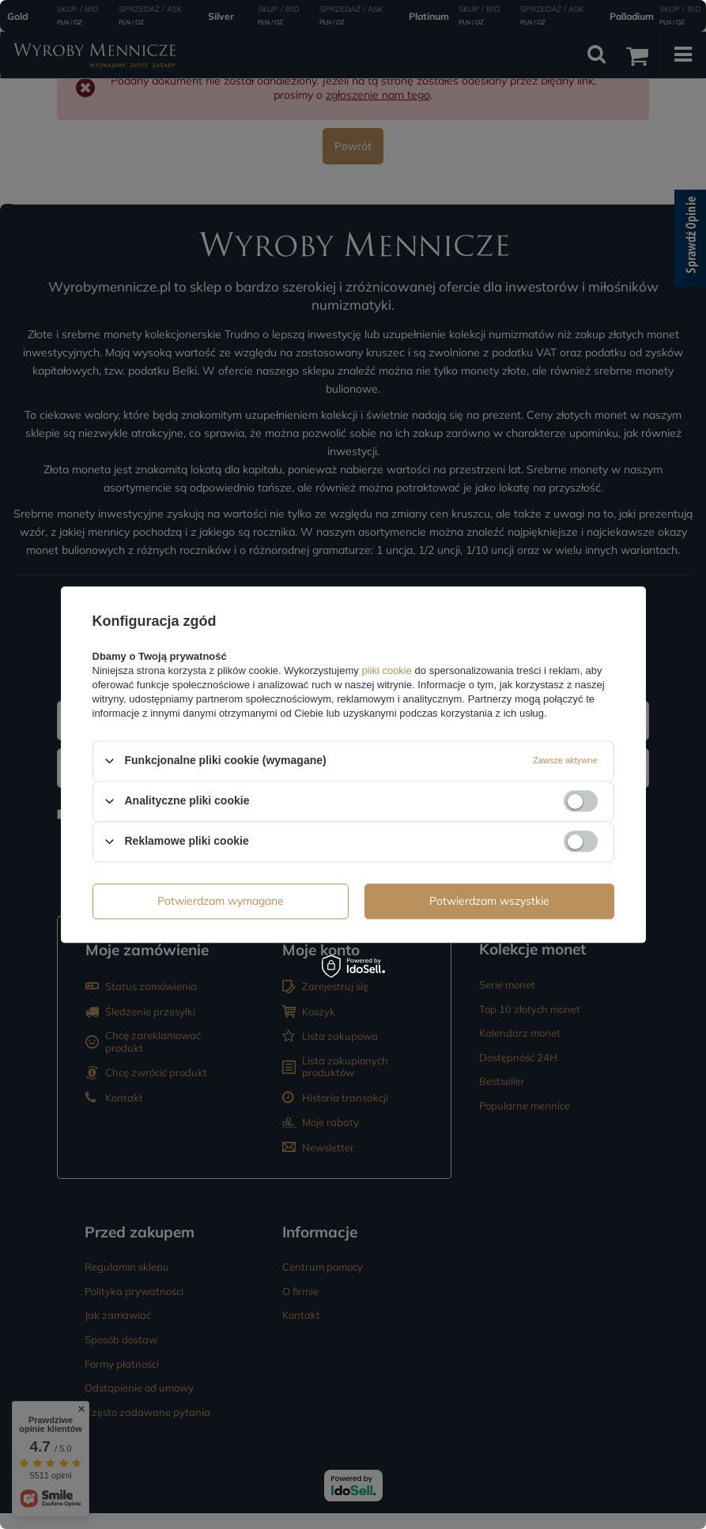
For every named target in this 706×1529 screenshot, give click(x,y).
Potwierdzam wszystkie (489, 901)
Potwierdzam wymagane (220, 901)
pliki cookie (387, 670)
